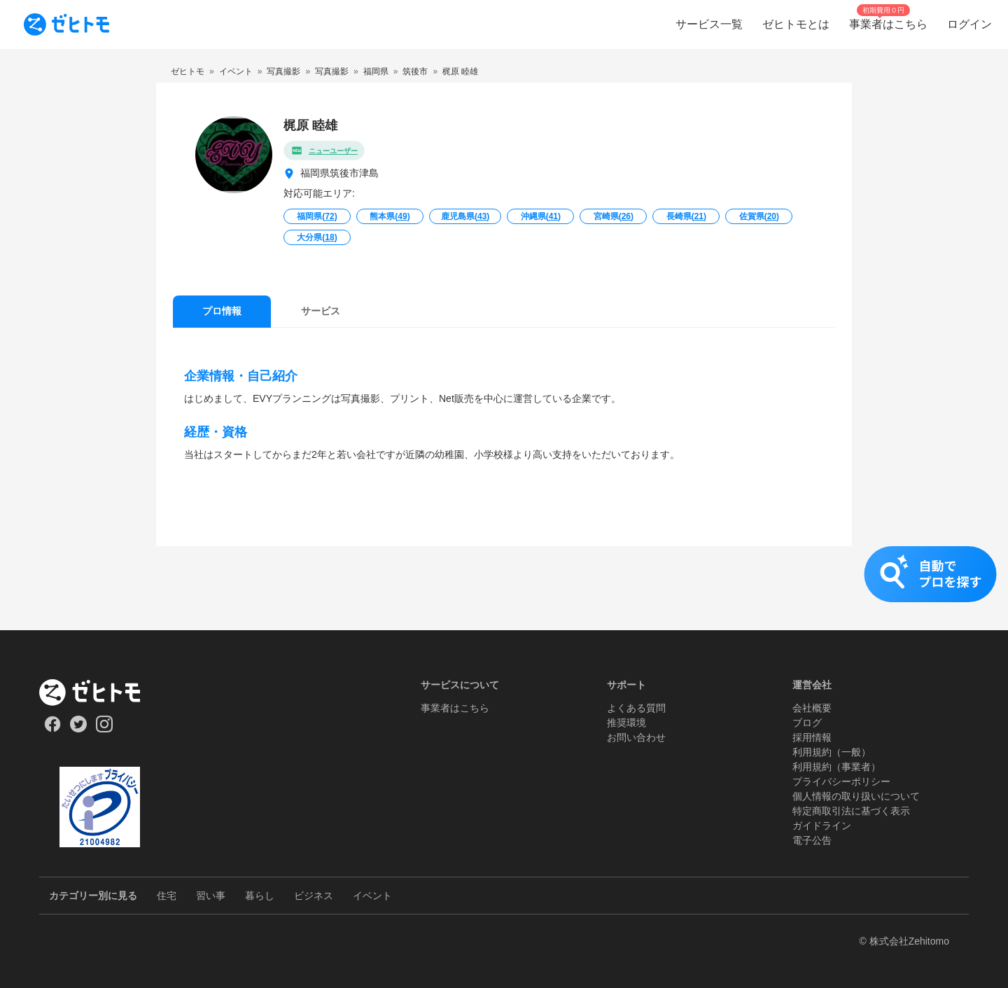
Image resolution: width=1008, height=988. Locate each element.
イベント (372, 895)
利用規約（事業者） (836, 766)
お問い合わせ (636, 737)
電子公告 (812, 840)
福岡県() (317, 216)
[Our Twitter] (78, 729)
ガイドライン (821, 825)
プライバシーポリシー (841, 781)
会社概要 (812, 708)
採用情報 (812, 737)
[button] (504, 588)
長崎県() (686, 216)
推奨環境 (626, 722)
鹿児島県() (465, 216)
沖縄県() (541, 216)
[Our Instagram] (105, 729)
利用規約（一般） (831, 752)
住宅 (166, 895)
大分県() (317, 237)
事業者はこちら (455, 708)
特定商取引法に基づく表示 (851, 810)
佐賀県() (759, 216)
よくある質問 (636, 708)
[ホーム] (99, 692)
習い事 (210, 895)
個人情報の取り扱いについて (856, 796)
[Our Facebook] (52, 729)
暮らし (259, 895)
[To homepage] (66, 24)
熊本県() (390, 216)
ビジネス (313, 895)
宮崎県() (614, 216)
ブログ (807, 722)
